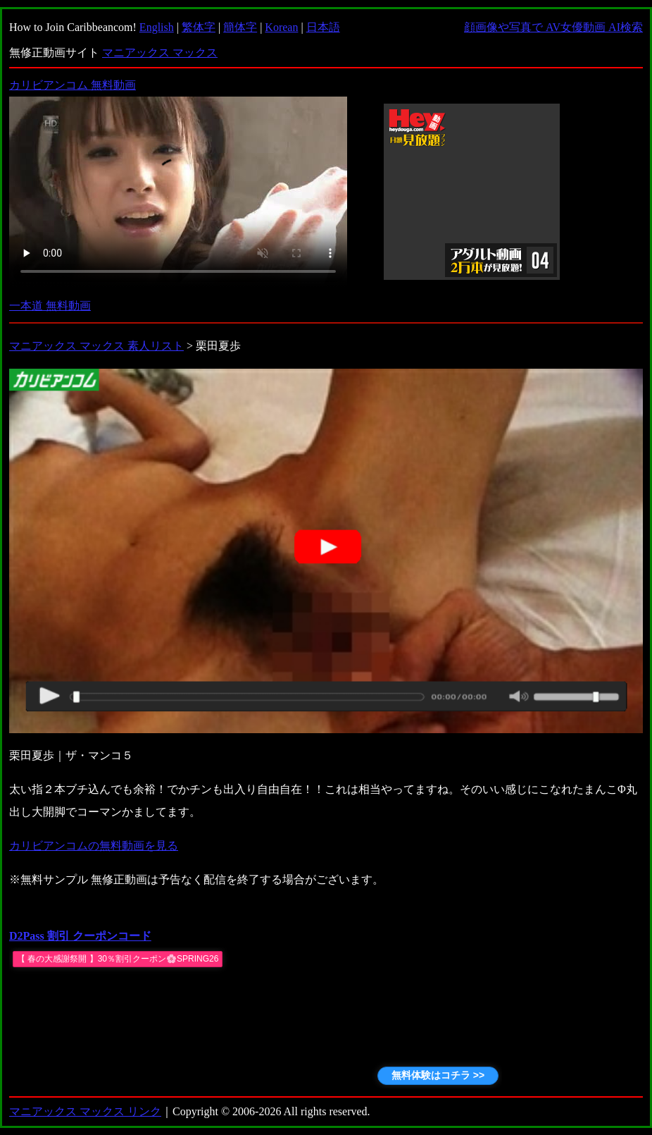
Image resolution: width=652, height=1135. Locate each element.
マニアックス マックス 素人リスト (96, 346)
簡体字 (240, 27)
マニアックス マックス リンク (85, 1111)
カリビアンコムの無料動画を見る (93, 846)
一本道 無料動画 (50, 306)
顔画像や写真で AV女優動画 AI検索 (553, 27)
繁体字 (198, 27)
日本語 (323, 27)
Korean (281, 27)
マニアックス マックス (160, 53)
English (156, 27)
